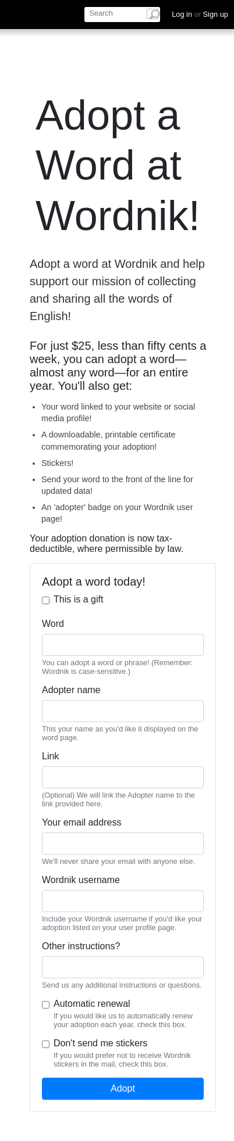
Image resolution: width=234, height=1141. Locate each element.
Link (50, 756)
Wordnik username (81, 880)
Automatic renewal (92, 1004)
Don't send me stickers (100, 1043)
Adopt (123, 1088)
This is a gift (78, 599)
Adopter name (71, 690)
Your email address (81, 822)
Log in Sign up (200, 14)
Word (53, 624)
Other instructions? (81, 946)
